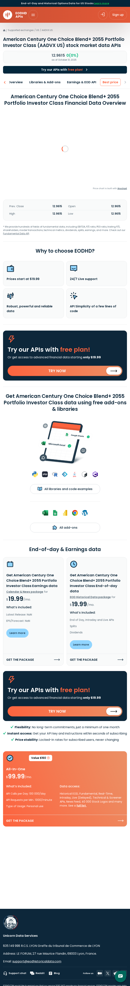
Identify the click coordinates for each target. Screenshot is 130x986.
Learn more (101, 3)
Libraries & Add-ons (45, 82)
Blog (54, 973)
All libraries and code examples (65, 489)
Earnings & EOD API (81, 82)
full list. (82, 806)
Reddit (37, 973)
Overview (15, 82)
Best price (110, 82)
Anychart (122, 188)
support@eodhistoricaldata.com (36, 961)
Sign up (118, 15)
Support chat (14, 973)
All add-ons (65, 527)
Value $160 (40, 758)
